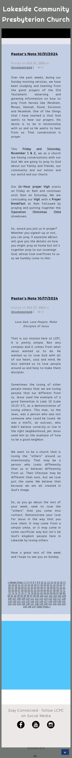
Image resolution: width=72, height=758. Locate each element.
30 (48, 585)
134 (19, 604)
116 (55, 598)
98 (34, 596)
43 (32, 587)
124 (32, 601)
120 (14, 601)
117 (59, 598)
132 (10, 604)
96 (28, 596)
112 (37, 598)
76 (22, 593)
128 (50, 601)
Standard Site (36, 747)
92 (15, 596)
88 (61, 593)
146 (29, 606)
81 (38, 593)
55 (13, 590)
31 (51, 585)
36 (9, 587)
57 (19, 590)
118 (64, 598)
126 (41, 601)
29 (45, 585)
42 (28, 587)
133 (14, 604)
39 (19, 587)
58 (22, 590)
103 (55, 596)
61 (32, 590)
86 (54, 593)
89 (64, 593)
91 (12, 596)
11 (45, 582)
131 (64, 601)
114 (46, 598)
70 (61, 590)
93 (18, 596)
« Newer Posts (15, 582)
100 (42, 596)
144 (64, 604)
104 (59, 596)
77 (25, 593)
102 (50, 596)
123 (28, 601)
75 (19, 593)
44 (35, 587)
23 (25, 585)
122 (23, 601)
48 (48, 587)
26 (35, 585)
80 (35, 593)
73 (13, 593)
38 (16, 587)
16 (61, 582)
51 (57, 587)
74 (16, 593)
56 (16, 590)
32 (54, 585)
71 (64, 590)
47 (45, 587)
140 (46, 604)
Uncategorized (21, 67)
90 (9, 596)
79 (32, 593)
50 (54, 587)
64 (41, 590)
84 (48, 593)
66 (48, 590)
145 (25, 606)
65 (45, 590)
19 (13, 585)
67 (51, 590)
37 (13, 587)
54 (9, 590)
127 (46, 601)
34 (61, 585)
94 (21, 596)
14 (55, 582)
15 (58, 582)
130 (59, 601)
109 (23, 598)
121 (19, 601)
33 (57, 585)
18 (9, 585)
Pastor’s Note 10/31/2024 (34, 54)
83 (45, 593)
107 (14, 598)
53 (64, 587)
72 (9, 593)
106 (10, 598)
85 (51, 593)
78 (28, 593)
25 (32, 585)
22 (22, 585)
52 (61, 587)
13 (51, 582)
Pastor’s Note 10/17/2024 (34, 298)
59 (25, 590)
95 (25, 596)
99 (37, 596)
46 (41, 587)
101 (46, 596)
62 (35, 590)
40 (22, 587)
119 (10, 601)
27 (38, 585)
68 (54, 590)
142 (55, 604)
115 (50, 598)
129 (55, 601)
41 (25, 587)
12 (48, 582)
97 (31, 596)
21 (19, 585)
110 (28, 598)
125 (37, 601)
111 (32, 598)
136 (28, 604)
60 (28, 590)
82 (41, 593)
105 (64, 596)
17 (64, 582)
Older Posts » (43, 606)
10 (42, 582)
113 (41, 598)
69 (57, 590)
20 (16, 585)
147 (34, 606)
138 (37, 604)
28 (41, 585)
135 (23, 604)
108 (19, 598)
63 (38, 590)
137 (32, 604)
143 (59, 604)
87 (57, 593)
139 (41, 604)
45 (38, 587)
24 (28, 585)
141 (50, 604)
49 (51, 587)
